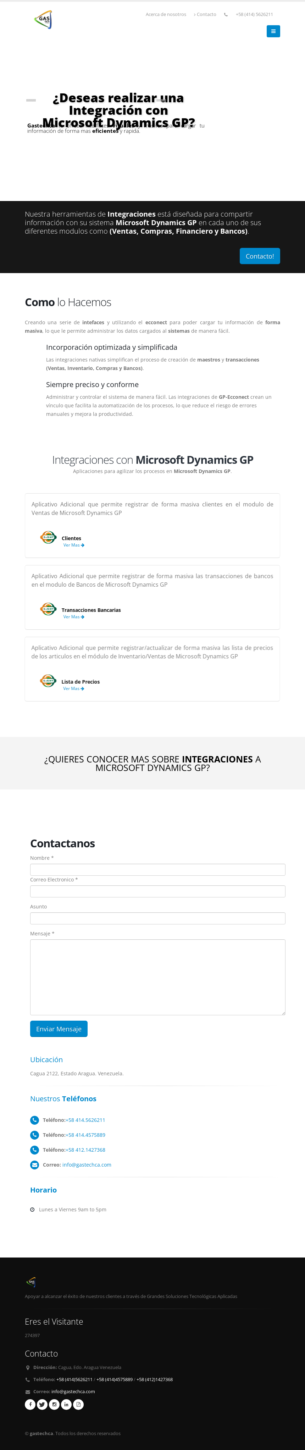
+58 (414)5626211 (74, 1379)
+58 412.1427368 (85, 1149)
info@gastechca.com (86, 1164)
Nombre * (42, 857)
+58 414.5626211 (85, 1120)
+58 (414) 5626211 (254, 14)
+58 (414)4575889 (114, 1379)
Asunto (38, 906)
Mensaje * (42, 933)
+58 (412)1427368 (155, 1379)
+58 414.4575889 (85, 1134)
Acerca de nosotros (166, 14)
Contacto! (260, 256)
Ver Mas (66, 545)
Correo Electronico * (54, 879)
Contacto (205, 14)
